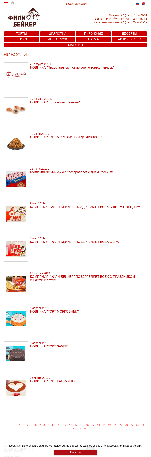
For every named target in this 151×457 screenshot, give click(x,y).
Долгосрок (57, 39)
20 (109, 425)
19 (104, 425)
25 (137, 425)
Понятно (75, 452)
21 (115, 425)
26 (143, 425)
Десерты (129, 33)
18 (98, 425)
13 (70, 425)
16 (87, 425)
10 (53, 425)
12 (65, 425)
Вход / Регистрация (76, 3)
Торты (21, 33)
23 (126, 425)
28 (79, 428)
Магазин (75, 45)
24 (132, 425)
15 (81, 425)
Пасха (93, 39)
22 (120, 425)
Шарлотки (57, 33)
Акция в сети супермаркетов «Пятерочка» (129, 40)
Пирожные (93, 33)
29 (85, 428)
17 (92, 425)
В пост (22, 39)
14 (76, 425)
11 (59, 425)
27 (73, 428)
